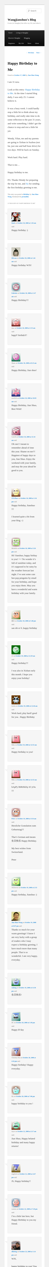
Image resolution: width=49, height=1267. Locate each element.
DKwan (14, 258)
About (37, 43)
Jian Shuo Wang (33, 75)
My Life (21, 43)
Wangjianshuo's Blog (22, 19)
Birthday (26, 194)
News (29, 43)
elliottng (14, 1252)
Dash (13, 223)
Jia (27, 183)
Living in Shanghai (22, 33)
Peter (13, 819)
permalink (25, 197)
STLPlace (14, 498)
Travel (10, 33)
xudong (13, 988)
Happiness (11, 43)
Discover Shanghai (14, 38)
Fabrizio (14, 293)
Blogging (27, 38)
